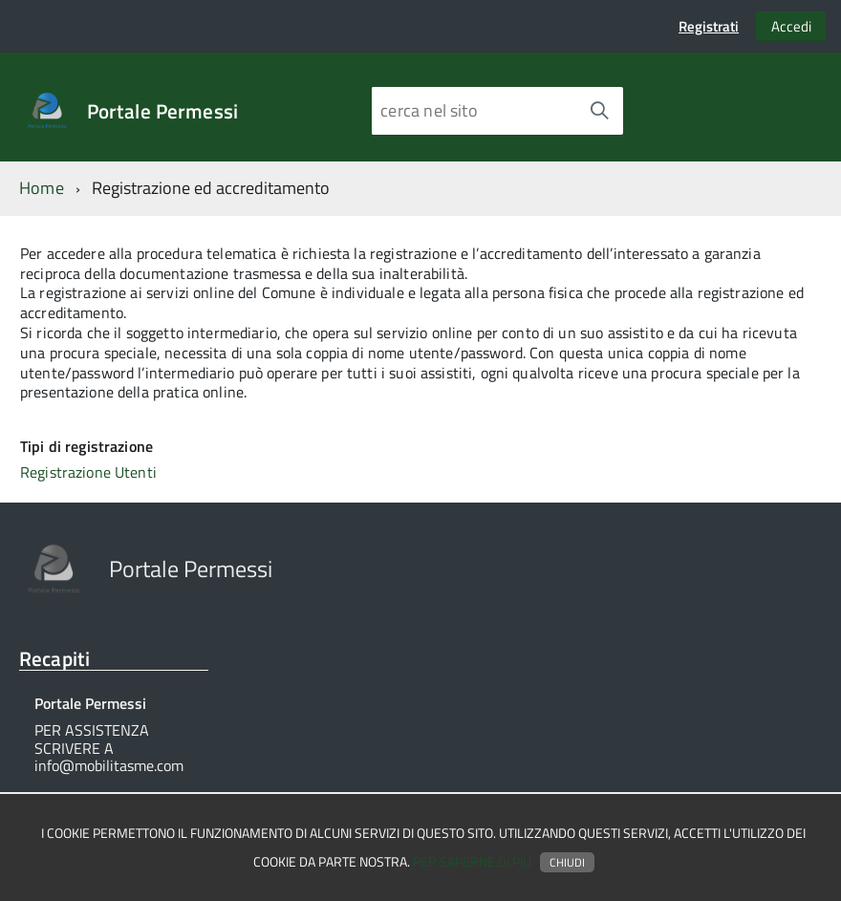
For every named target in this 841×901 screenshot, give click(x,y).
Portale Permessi (162, 111)
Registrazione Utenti (88, 472)
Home (41, 188)
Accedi (791, 26)
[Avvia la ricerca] (599, 111)
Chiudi (567, 862)
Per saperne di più (472, 861)
